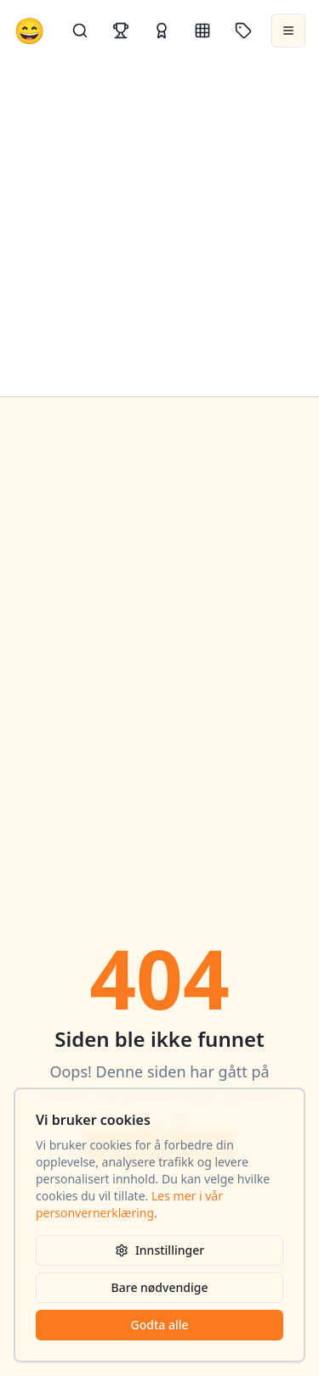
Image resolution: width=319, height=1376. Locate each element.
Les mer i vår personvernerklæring (129, 1204)
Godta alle (159, 1325)
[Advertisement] (159, 229)
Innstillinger (159, 1250)
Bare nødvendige (159, 1287)
